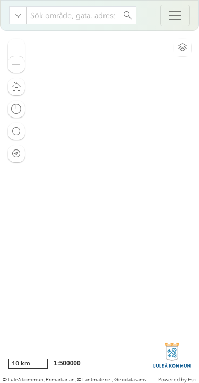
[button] (16, 47)
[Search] (127, 15)
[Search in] (18, 15)
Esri (192, 380)
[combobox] (73, 15)
